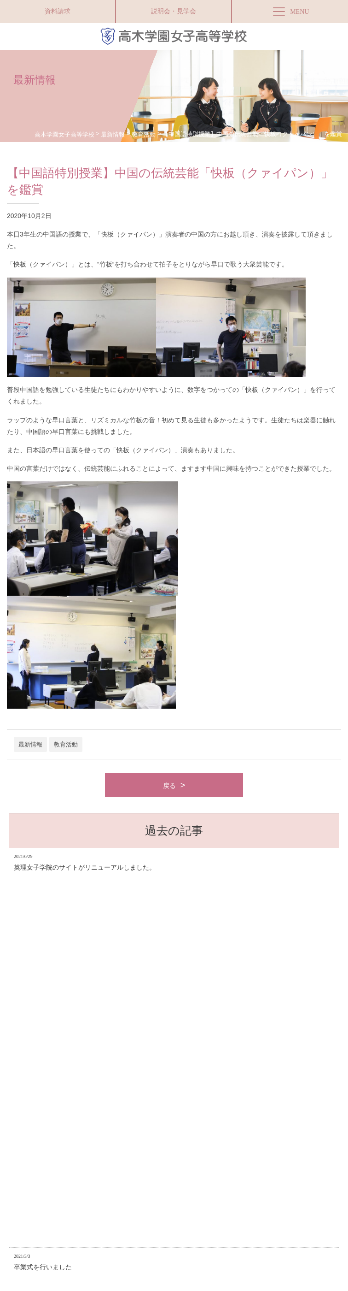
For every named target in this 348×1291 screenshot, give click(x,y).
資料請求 (57, 11)
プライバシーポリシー (131, 1194)
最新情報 (30, 744)
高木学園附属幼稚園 (177, 1260)
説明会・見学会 (173, 11)
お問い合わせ (182, 1194)
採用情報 (217, 1194)
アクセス (46, 1194)
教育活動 (66, 744)
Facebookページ (94, 1260)
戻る (169, 785)
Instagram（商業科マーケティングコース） (285, 1194)
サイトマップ (81, 1194)
